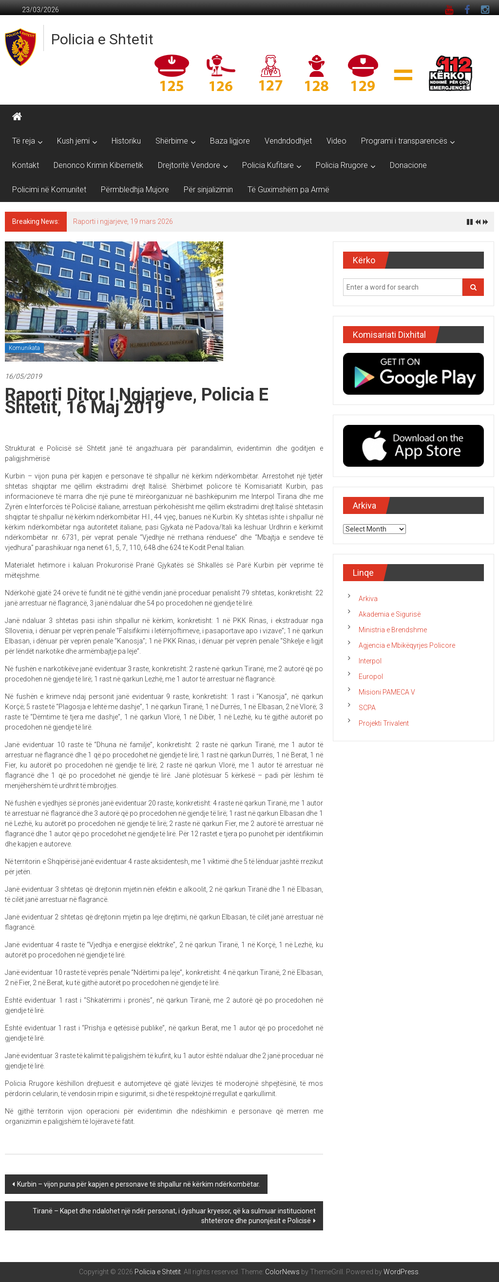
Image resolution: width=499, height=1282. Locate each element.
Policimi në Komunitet (49, 189)
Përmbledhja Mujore (135, 189)
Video (336, 141)
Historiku (126, 141)
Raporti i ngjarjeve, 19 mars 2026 (123, 221)
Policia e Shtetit (102, 39)
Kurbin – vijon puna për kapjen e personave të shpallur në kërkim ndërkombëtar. (138, 1184)
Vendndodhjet (288, 141)
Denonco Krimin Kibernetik (98, 165)
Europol (371, 676)
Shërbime (171, 141)
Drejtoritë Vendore (189, 165)
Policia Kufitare (268, 165)
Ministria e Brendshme (393, 630)
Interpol (370, 661)
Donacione (408, 165)
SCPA (367, 708)
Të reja (23, 141)
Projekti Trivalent (384, 723)
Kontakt (25, 165)
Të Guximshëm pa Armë (288, 189)
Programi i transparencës (404, 141)
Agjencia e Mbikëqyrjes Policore (407, 645)
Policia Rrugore (342, 165)
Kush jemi (73, 141)
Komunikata (24, 348)
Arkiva (368, 599)
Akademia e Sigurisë (390, 614)
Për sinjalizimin (208, 189)
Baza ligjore (230, 141)
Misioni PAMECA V (387, 692)
